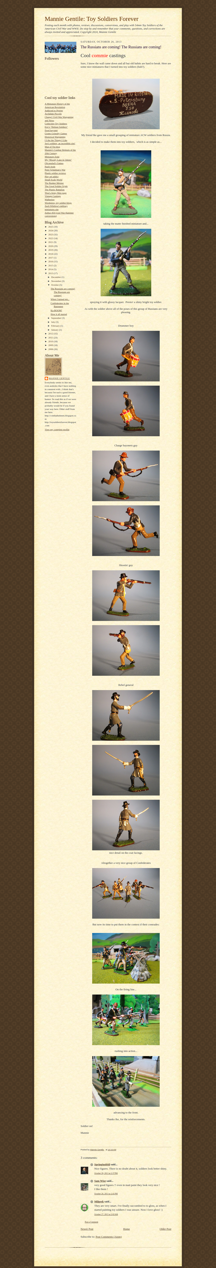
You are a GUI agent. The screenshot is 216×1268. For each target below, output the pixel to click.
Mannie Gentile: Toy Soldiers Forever (91, 18)
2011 (51, 337)
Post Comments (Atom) (109, 1236)
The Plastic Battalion (55, 189)
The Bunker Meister (54, 183)
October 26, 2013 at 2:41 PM (106, 1194)
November (56, 281)
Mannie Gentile (59, 378)
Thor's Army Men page (55, 193)
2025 (51, 226)
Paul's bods (50, 166)
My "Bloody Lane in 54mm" (58, 160)
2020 (51, 246)
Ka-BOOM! (56, 310)
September (56, 318)
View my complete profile (57, 429)
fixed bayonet (51, 130)
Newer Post (87, 1228)
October (55, 285)
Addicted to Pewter (54, 110)
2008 (51, 349)
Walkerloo (49, 199)
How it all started (59, 314)
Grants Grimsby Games (56, 133)
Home (126, 1228)
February (55, 325)
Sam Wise (100, 1180)
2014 (51, 269)
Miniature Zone (52, 156)
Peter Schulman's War (55, 169)
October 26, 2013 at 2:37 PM (106, 1173)
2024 (51, 230)
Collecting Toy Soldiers (56, 123)
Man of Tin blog (52, 146)
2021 (51, 242)
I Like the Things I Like (56, 140)
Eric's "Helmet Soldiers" (56, 127)
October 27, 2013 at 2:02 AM (106, 1214)
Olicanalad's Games (54, 163)
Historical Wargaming (55, 137)
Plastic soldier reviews (55, 173)
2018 (51, 254)
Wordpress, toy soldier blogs (58, 203)
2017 (51, 257)
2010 (51, 341)
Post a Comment (91, 1222)
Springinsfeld (102, 1164)
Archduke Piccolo (53, 113)
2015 (51, 265)
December (56, 277)
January (55, 329)
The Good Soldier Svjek (56, 186)
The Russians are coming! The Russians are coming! (63, 291)
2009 (51, 345)
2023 (51, 234)
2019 (51, 250)
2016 (51, 261)
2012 (51, 333)
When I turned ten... (60, 299)
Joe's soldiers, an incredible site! (60, 143)
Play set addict (51, 176)
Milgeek (99, 1201)
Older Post (165, 1228)
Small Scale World (53, 179)
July (53, 322)
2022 (51, 238)
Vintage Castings (53, 196)
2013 (51, 273)
